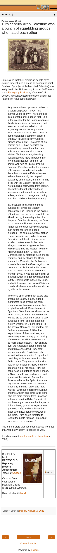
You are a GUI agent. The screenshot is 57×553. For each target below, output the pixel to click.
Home (28, 537)
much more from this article (34, 436)
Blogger (34, 550)
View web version (28, 543)
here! (23, 493)
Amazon (16, 473)
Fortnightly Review (18, 92)
